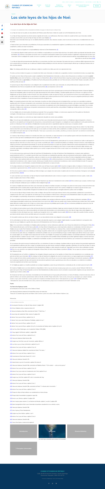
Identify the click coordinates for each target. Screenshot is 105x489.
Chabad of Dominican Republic (22, 6)
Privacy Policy (60, 478)
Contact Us (39, 5)
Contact (95, 2)
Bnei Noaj (52, 431)
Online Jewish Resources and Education (82, 5)
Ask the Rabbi (89, 2)
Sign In (71, 2)
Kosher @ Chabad (47, 5)
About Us (69, 5)
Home (63, 2)
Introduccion (23, 431)
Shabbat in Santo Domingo (59, 5)
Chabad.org (49, 478)
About (67, 2)
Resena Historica (80, 431)
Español (13, 13)
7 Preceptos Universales (24, 448)
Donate (97, 6)
